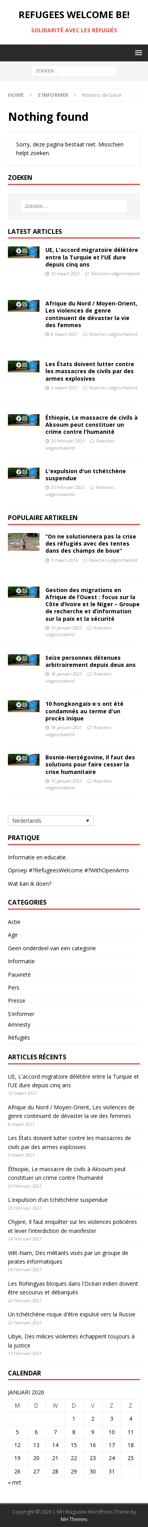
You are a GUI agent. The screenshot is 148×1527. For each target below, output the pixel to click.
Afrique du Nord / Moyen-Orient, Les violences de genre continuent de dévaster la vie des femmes (91, 314)
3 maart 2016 (64, 560)
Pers (13, 987)
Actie (14, 921)
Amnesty (19, 1024)
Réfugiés (19, 1037)
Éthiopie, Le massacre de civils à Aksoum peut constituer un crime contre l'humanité (91, 424)
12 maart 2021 (65, 273)
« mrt (14, 1482)
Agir (13, 934)
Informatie (21, 961)
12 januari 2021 (66, 781)
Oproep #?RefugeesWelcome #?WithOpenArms (68, 870)
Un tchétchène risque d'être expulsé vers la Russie (71, 1314)
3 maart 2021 (64, 388)
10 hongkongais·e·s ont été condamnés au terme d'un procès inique (84, 711)
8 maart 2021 (64, 334)
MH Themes (74, 1519)
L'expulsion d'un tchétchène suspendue (85, 474)
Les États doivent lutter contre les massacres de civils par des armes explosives (89, 371)
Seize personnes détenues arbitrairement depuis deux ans (90, 661)
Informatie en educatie (37, 857)
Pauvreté (19, 974)
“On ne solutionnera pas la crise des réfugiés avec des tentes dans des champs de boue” (90, 543)
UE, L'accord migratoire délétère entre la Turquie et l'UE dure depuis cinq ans (91, 257)
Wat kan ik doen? (29, 883)
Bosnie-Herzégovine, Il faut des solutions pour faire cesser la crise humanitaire (90, 764)
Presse (16, 1000)
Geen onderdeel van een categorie (52, 948)
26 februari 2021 (68, 441)
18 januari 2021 (66, 674)
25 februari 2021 (68, 487)
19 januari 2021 (66, 628)
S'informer (52, 94)
